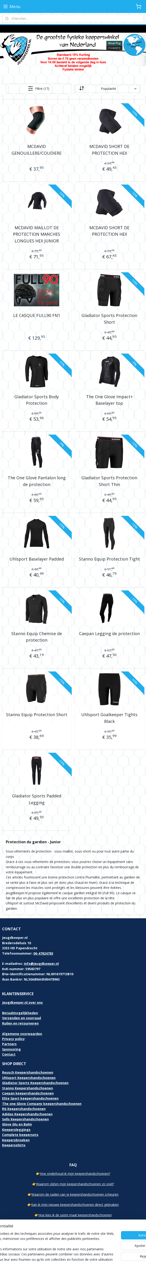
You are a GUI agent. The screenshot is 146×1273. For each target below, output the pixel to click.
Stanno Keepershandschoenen (27, 1088)
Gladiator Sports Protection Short (109, 319)
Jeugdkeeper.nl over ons (22, 1002)
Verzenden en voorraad (21, 1018)
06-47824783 (43, 953)
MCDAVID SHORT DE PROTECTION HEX (109, 150)
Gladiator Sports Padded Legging (36, 799)
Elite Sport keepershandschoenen (30, 1098)
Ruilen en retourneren (20, 1023)
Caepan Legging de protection (109, 633)
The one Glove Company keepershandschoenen (41, 1103)
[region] (42, 1239)
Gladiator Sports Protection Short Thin (109, 481)
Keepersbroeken (16, 1140)
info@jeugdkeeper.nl (41, 963)
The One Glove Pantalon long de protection (37, 481)
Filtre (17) (38, 88)
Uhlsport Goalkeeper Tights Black (109, 718)
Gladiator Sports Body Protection (36, 400)
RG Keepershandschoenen (24, 1109)
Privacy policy (13, 1039)
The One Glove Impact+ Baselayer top (109, 400)
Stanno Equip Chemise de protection (36, 637)
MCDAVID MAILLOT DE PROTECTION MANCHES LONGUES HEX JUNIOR (36, 234)
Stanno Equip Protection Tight (109, 559)
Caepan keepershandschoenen (28, 1093)
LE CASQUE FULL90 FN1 (36, 315)
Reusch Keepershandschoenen (27, 1072)
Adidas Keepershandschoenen (27, 1114)
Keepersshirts (13, 1145)
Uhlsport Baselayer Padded (36, 559)
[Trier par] (107, 88)
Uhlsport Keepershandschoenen (29, 1077)
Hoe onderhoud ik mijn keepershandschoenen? (75, 1173)
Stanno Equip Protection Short (36, 714)
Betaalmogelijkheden (20, 1013)
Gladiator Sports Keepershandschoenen (35, 1083)
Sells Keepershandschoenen (25, 1119)
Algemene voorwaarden (22, 1034)
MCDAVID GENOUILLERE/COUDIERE (37, 150)
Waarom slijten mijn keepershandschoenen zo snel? (75, 1184)
